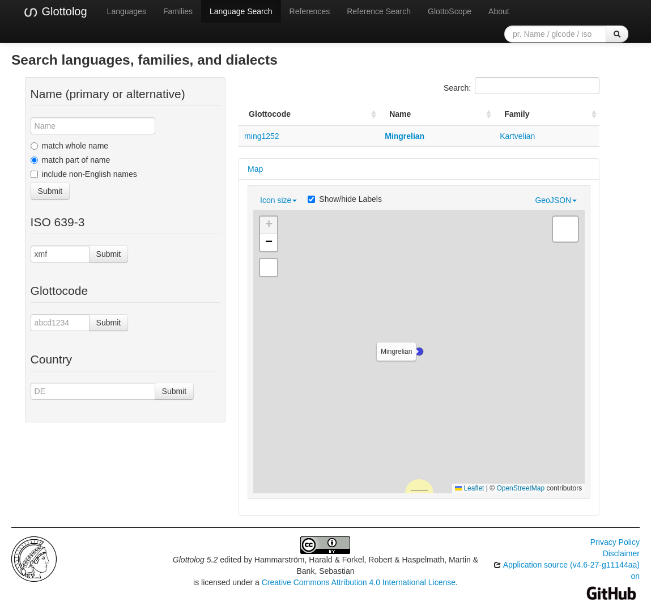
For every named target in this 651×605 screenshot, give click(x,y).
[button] (419, 351)
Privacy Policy (615, 542)
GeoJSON (556, 200)
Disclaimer (621, 553)
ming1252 (261, 136)
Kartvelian (517, 136)
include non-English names (84, 174)
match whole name (70, 145)
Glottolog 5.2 (195, 559)
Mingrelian (404, 136)
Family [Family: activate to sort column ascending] (516, 114)
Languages (126, 11)
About (498, 11)
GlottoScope (449, 11)
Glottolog (55, 12)
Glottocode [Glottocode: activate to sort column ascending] (270, 114)
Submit (50, 191)
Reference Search (379, 11)
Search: (521, 85)
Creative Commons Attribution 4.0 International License (359, 582)
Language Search (241, 11)
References (310, 11)
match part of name (70, 159)
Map (255, 169)
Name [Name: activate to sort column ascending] (400, 114)
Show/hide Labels (345, 199)
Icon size (278, 200)
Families (178, 11)
